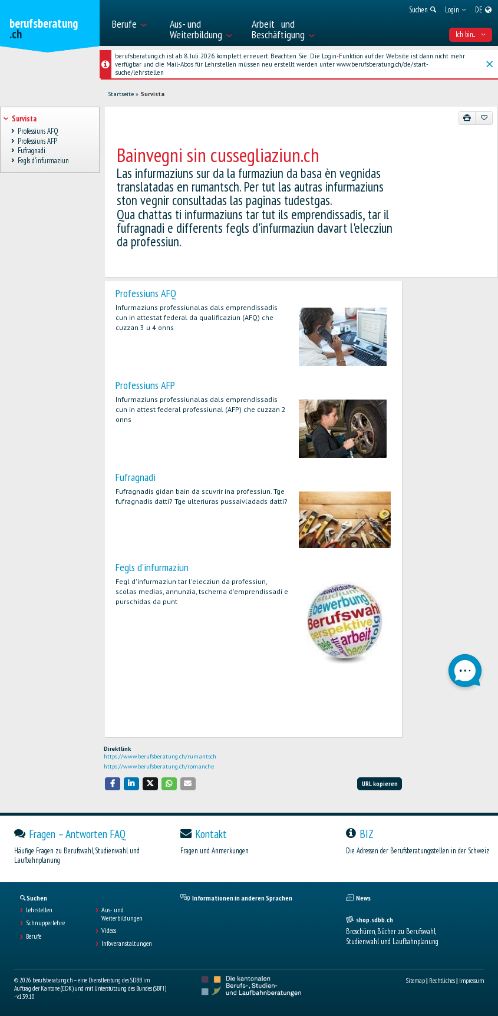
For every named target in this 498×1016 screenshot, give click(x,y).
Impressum (471, 981)
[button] (112, 783)
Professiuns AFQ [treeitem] (37, 131)
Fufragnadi (136, 477)
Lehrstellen (39, 910)
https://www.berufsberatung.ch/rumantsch (160, 756)
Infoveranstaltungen (126, 943)
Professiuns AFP (145, 385)
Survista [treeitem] (24, 119)
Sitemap (415, 981)
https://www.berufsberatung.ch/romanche (159, 766)
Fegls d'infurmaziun (152, 567)
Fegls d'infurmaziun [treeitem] (43, 161)
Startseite (121, 94)
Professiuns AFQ (146, 293)
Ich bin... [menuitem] (471, 34)
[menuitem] (135, 23)
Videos (108, 930)
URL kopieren (380, 784)
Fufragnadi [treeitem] (31, 151)
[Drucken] (467, 118)
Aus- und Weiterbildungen (122, 914)
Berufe (33, 936)
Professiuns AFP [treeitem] (37, 141)
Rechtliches (442, 981)
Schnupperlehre (45, 923)
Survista (152, 94)
